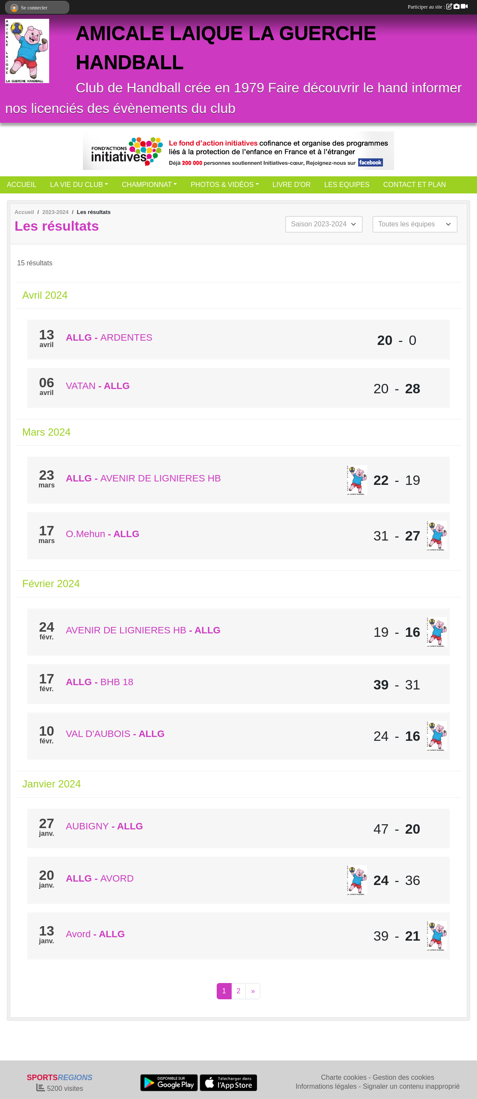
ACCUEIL (21, 184)
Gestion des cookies (403, 1077)
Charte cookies (344, 1077)
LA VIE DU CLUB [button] (76, 184)
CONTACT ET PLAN (414, 184)
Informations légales (325, 1086)
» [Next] (253, 991)
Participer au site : (438, 7)
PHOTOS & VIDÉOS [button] (222, 184)
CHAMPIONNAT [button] (147, 184)
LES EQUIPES (347, 184)
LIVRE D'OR (292, 184)
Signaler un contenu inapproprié (411, 1086)
